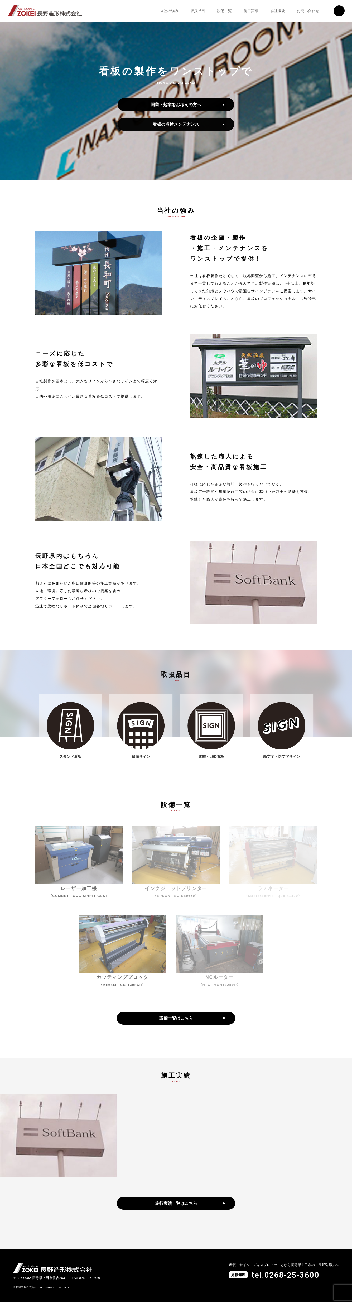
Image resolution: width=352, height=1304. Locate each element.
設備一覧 (224, 11)
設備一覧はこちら (176, 1019)
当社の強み (169, 11)
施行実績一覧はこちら (176, 1204)
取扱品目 (197, 11)
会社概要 (277, 11)
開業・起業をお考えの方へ (176, 104)
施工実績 (251, 11)
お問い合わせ (308, 11)
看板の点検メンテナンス (176, 124)
